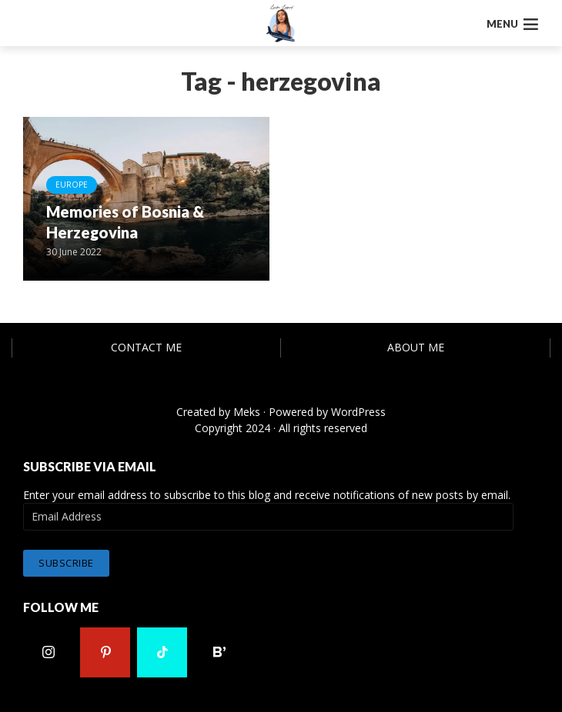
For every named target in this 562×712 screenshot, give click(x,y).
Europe (71, 184)
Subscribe (66, 563)
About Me (415, 347)
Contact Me (146, 347)
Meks (246, 411)
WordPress (358, 411)
